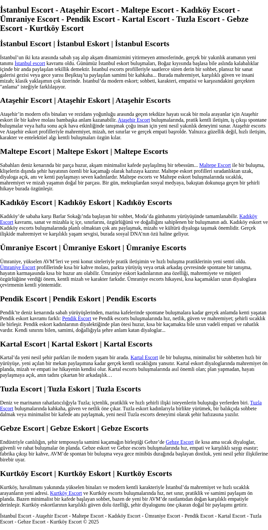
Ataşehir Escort (134, 120)
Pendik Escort (76, 318)
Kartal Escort (144, 357)
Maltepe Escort (215, 165)
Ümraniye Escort (17, 267)
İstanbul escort (30, 63)
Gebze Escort (180, 442)
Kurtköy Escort (66, 493)
